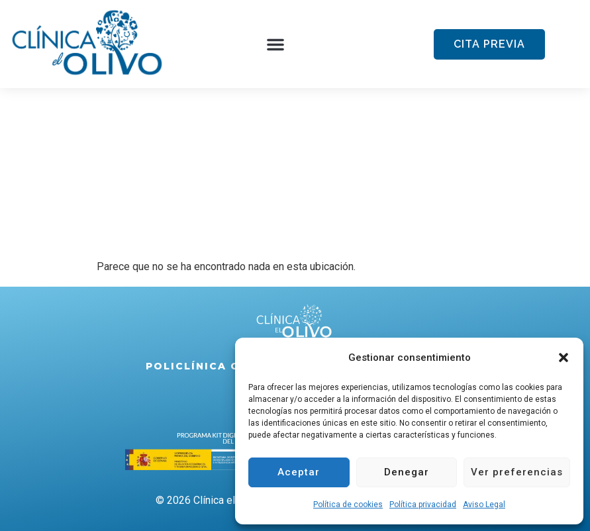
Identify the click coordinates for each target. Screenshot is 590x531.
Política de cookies (348, 504)
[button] (563, 357)
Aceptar (298, 472)
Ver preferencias (517, 472)
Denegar (406, 472)
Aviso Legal (484, 504)
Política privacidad (422, 504)
